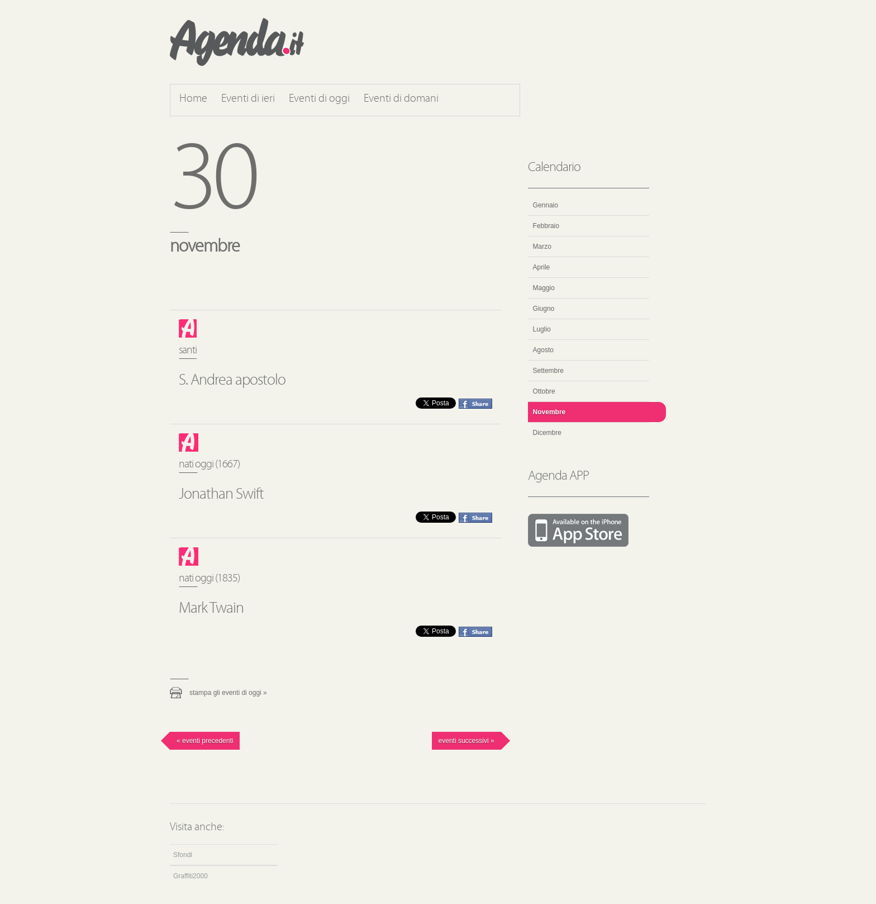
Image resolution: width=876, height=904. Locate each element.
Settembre (548, 371)
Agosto (543, 350)
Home (193, 99)
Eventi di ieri (248, 99)
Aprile (541, 267)
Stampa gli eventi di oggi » (228, 693)
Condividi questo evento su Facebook (475, 404)
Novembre (549, 412)
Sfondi (182, 855)
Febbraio (546, 226)
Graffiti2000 (190, 876)
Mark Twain (211, 609)
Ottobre (544, 391)
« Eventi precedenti (205, 741)
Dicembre (547, 433)
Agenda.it (237, 42)
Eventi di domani (401, 99)
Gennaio (545, 205)
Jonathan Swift (221, 495)
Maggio (544, 288)
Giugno (544, 309)
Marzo (542, 246)
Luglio (542, 329)
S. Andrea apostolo (232, 381)
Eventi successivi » (466, 741)
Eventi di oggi (319, 99)
